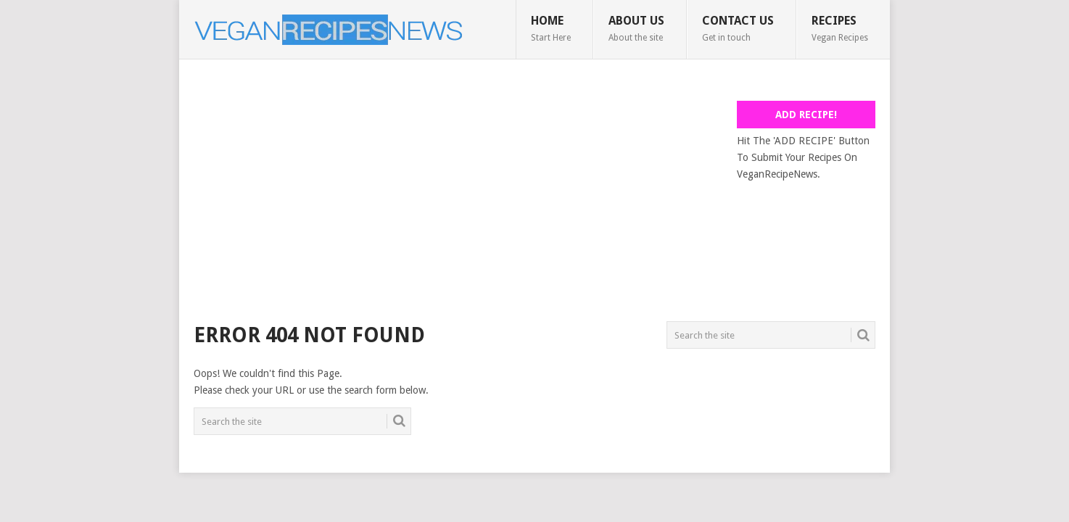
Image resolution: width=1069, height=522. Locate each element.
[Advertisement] (458, 202)
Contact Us (738, 28)
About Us (636, 28)
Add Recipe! (806, 114)
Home (551, 28)
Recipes (840, 28)
